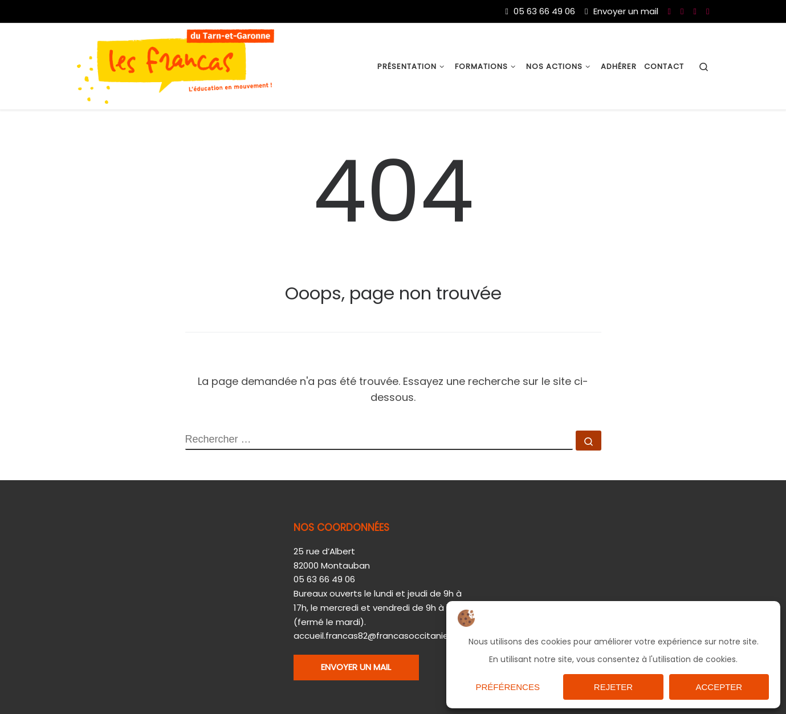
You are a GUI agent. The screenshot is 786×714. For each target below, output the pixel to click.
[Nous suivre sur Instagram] (707, 11)
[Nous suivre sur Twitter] (695, 11)
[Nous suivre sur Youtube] (682, 11)
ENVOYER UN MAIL (356, 667)
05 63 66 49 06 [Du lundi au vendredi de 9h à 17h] (540, 11)
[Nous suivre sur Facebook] (669, 11)
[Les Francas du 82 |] (175, 65)
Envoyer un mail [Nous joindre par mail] (621, 11)
